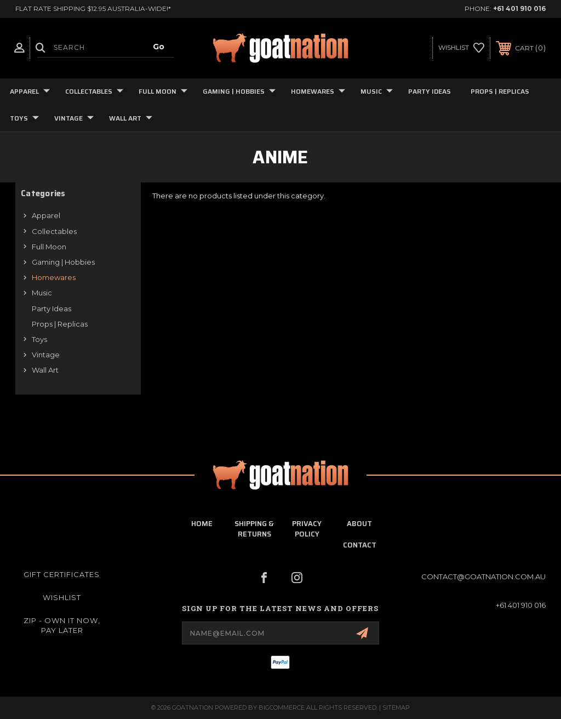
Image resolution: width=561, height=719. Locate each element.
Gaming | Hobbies (239, 91)
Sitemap (396, 707)
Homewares (318, 91)
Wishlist (62, 597)
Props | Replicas (500, 91)
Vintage (74, 118)
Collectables (94, 91)
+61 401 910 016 (519, 8)
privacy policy (307, 528)
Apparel (30, 91)
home (202, 523)
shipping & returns (254, 528)
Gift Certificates (62, 574)
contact (359, 545)
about (359, 523)
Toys (24, 118)
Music (376, 91)
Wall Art (130, 118)
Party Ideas (429, 91)
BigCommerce (282, 707)
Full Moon (163, 91)
